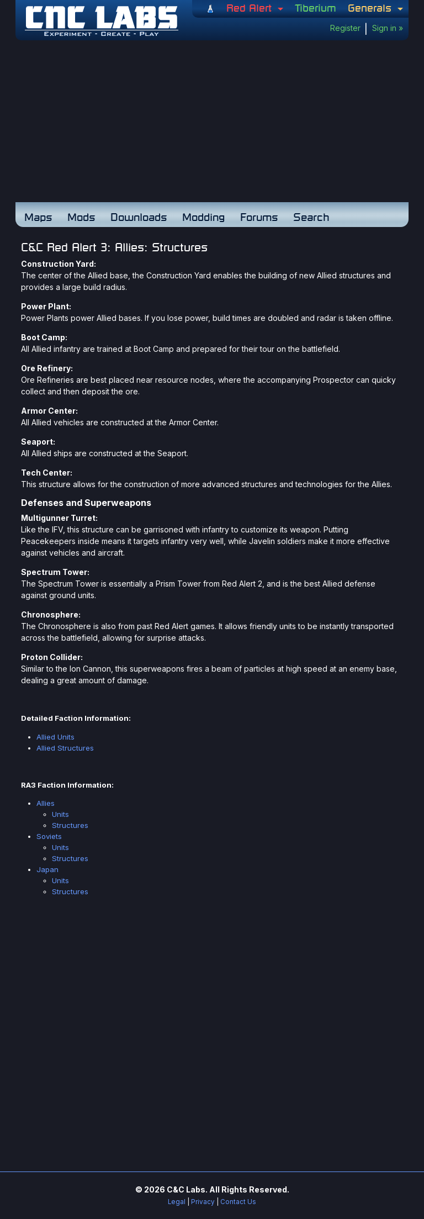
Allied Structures (65, 747)
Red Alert (250, 7)
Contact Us (238, 1202)
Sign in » (387, 28)
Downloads (138, 217)
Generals (371, 7)
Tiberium (315, 7)
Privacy (203, 1202)
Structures (70, 825)
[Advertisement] (212, 123)
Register (345, 28)
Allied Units (55, 736)
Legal (177, 1202)
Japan (47, 869)
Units (60, 814)
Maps (38, 217)
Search (311, 217)
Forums (259, 217)
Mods (81, 217)
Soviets (49, 836)
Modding (203, 217)
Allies (45, 803)
